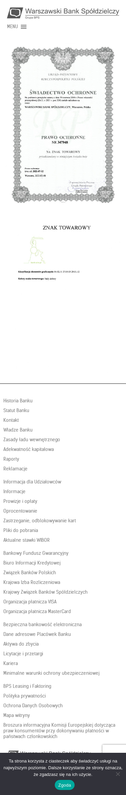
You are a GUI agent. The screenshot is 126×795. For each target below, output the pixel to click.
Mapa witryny (16, 715)
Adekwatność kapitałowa (28, 449)
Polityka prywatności (24, 696)
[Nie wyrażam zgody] (117, 774)
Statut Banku (16, 410)
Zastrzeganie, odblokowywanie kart (39, 521)
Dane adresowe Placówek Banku (37, 634)
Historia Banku (18, 401)
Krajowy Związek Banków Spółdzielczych (45, 592)
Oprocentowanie (20, 511)
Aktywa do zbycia (21, 644)
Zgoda (64, 785)
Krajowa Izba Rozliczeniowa (31, 582)
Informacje (14, 491)
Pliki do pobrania (20, 530)
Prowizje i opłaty (20, 501)
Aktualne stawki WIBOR (26, 540)
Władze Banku (18, 430)
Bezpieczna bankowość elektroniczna (42, 624)
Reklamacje (15, 469)
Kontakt (11, 420)
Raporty (11, 459)
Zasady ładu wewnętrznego (31, 440)
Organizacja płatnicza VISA (29, 602)
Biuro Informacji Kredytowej (31, 563)
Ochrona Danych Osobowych (33, 706)
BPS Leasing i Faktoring (27, 686)
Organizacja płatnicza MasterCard (37, 611)
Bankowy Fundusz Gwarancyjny (36, 553)
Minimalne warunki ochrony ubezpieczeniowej (51, 673)
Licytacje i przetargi (23, 654)
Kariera (10, 663)
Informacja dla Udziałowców (32, 482)
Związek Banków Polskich (29, 573)
